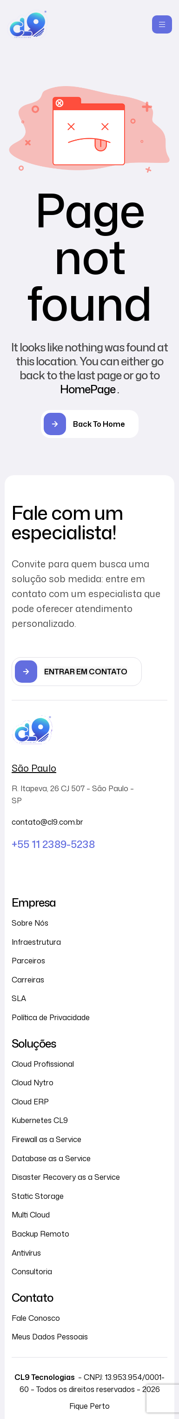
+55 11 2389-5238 (53, 844)
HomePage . (89, 389)
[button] (77, 671)
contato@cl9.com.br (47, 822)
